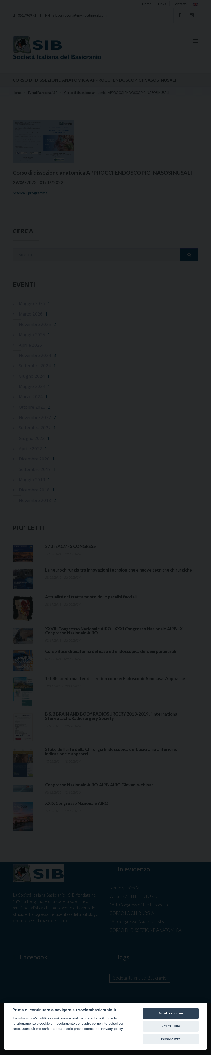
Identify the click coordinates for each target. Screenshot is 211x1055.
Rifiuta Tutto (170, 1026)
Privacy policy (112, 1029)
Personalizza (171, 1039)
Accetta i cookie (171, 1013)
